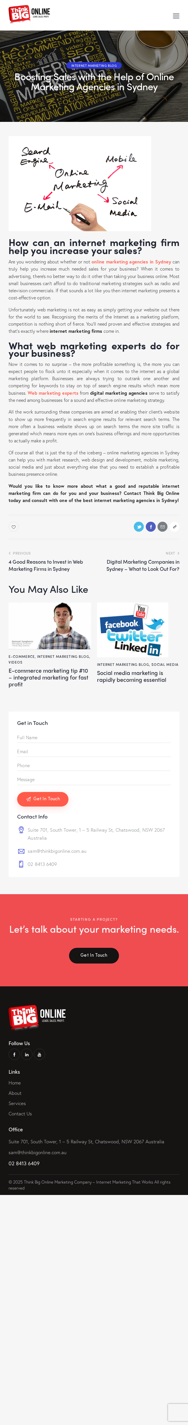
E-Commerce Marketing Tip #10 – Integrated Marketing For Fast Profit (49, 677)
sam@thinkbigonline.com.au (57, 851)
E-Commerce (22, 656)
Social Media (165, 664)
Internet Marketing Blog (94, 65)
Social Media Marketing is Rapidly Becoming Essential (132, 676)
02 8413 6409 (42, 864)
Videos (16, 662)
